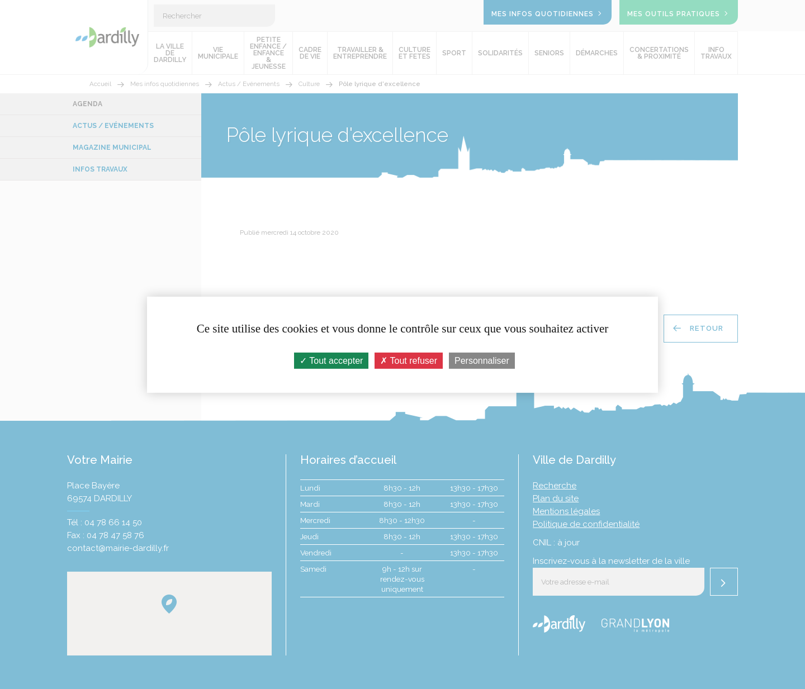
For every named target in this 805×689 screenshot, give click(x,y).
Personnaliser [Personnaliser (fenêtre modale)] (481, 360)
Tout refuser (408, 360)
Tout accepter (331, 360)
